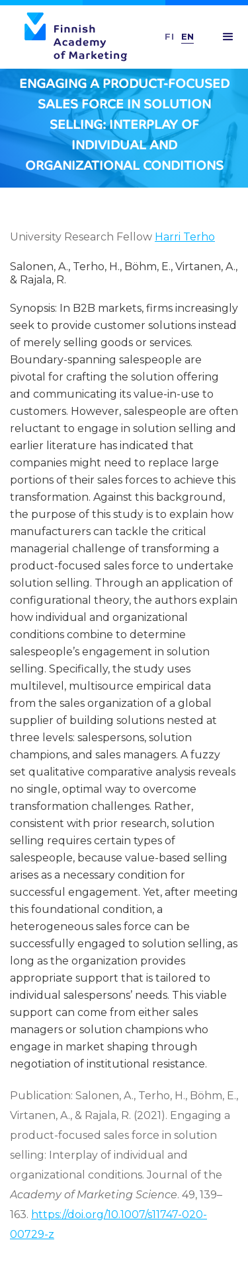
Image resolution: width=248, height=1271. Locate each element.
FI (170, 36)
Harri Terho (185, 237)
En (187, 36)
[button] (228, 37)
